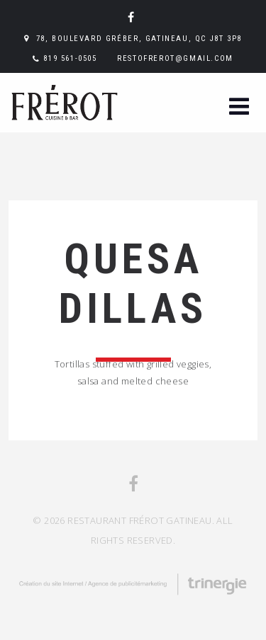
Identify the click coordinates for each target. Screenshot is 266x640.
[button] (239, 108)
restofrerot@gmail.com (175, 58)
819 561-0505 (69, 58)
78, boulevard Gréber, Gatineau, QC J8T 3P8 (139, 38)
